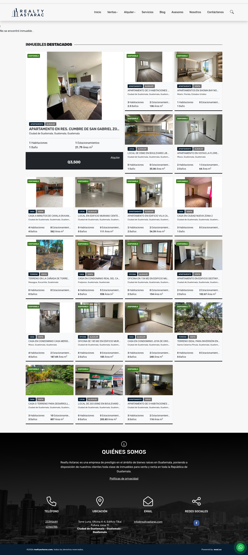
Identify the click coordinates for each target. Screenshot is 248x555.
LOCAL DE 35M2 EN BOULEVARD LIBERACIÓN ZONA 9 (149, 153)
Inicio (97, 12)
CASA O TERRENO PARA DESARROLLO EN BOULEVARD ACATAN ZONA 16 (49, 403)
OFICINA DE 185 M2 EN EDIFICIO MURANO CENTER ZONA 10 (99, 341)
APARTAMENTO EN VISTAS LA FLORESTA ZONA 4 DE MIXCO (198, 153)
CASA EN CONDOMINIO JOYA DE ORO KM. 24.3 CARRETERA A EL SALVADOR (149, 341)
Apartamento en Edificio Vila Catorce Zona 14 (149, 215)
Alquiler (129, 12)
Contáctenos (215, 12)
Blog (162, 12)
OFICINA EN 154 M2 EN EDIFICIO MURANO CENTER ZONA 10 (149, 278)
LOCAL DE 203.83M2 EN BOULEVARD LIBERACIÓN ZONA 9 (99, 403)
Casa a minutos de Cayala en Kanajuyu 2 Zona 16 (49, 215)
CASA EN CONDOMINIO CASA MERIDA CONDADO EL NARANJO (49, 341)
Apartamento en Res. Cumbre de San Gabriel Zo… (74, 129)
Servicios (147, 12)
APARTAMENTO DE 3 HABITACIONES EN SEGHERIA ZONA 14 (149, 90)
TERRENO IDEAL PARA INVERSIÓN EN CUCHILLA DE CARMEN (198, 341)
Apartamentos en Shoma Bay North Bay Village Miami (198, 90)
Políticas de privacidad (124, 478)
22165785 (51, 526)
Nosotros (195, 12)
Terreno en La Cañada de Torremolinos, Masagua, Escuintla (49, 278)
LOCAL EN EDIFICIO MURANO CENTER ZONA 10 (99, 215)
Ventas (111, 12)
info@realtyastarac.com (148, 521)
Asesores (177, 12)
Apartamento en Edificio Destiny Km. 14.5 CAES (198, 278)
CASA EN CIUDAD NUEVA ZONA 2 (195, 215)
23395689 (51, 521)
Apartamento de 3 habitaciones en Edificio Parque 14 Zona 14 (149, 403)
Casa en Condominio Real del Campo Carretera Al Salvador (99, 278)
